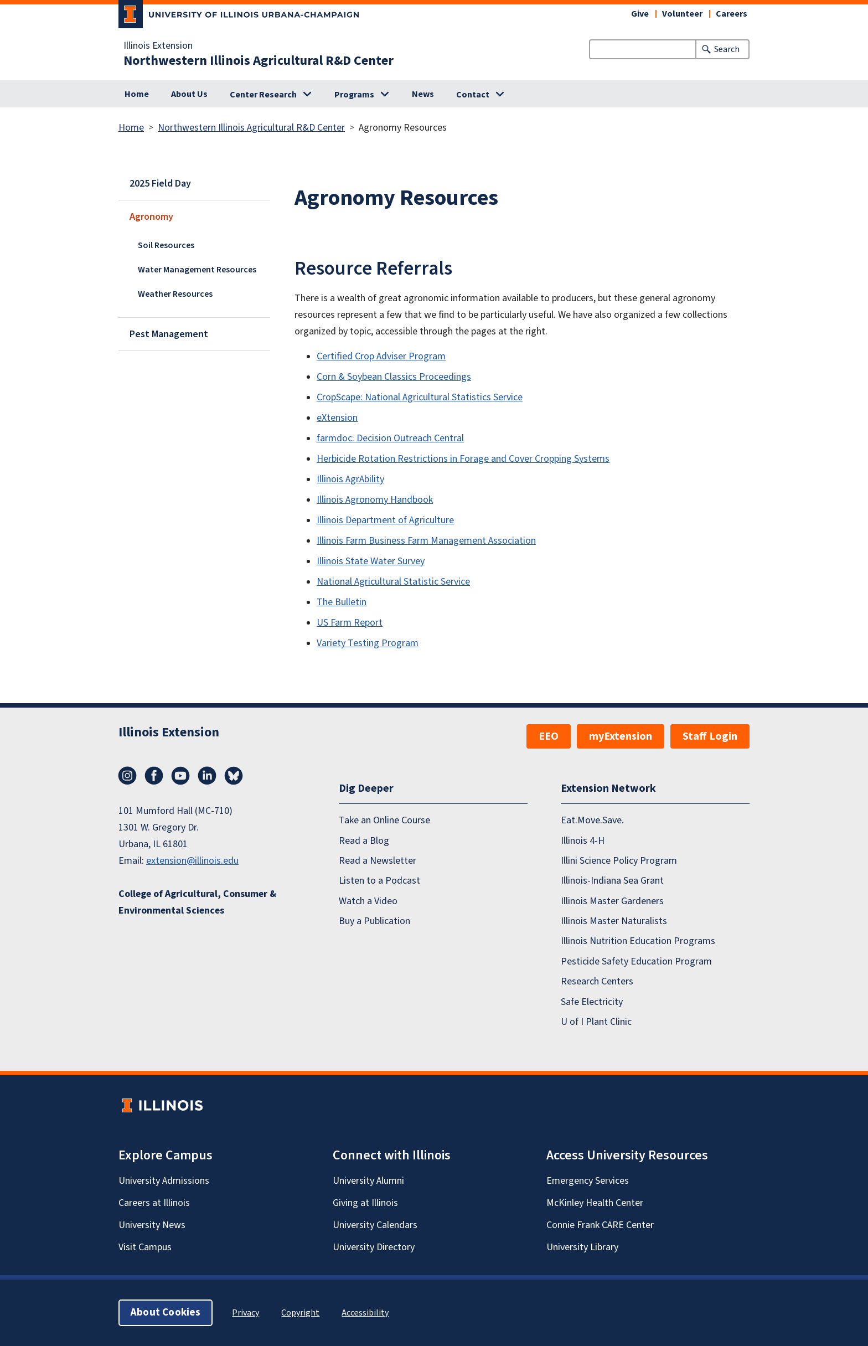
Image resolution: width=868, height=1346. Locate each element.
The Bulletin (341, 602)
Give (640, 14)
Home (137, 94)
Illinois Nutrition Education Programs (638, 941)
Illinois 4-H (582, 841)
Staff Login (710, 736)
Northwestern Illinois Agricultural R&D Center (258, 61)
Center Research (263, 95)
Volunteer (682, 14)
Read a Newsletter (377, 861)
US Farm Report (350, 623)
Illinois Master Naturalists (614, 921)
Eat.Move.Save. (592, 820)
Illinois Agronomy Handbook (375, 500)
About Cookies (165, 1312)
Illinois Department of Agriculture (385, 520)
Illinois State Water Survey (371, 561)
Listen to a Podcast (379, 881)
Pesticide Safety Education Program (636, 961)
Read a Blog (364, 841)
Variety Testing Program (367, 643)
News (423, 94)
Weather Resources (175, 294)
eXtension (337, 418)
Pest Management (169, 334)
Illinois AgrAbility (350, 479)
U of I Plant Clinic (596, 1022)
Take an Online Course (384, 820)
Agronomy (151, 217)
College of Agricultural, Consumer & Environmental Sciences (197, 902)
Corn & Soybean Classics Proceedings (394, 377)
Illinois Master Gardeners (612, 901)
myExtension (620, 736)
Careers (731, 14)
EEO (549, 736)
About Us (189, 94)
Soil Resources (166, 245)
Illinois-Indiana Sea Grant (612, 881)
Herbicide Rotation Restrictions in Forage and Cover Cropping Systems (463, 459)
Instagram (127, 776)
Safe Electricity (592, 1002)
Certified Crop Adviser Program (381, 356)
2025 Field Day (160, 183)
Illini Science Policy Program (619, 861)
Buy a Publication (374, 921)
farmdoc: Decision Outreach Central (390, 438)
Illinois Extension (158, 46)
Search (727, 49)
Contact (472, 95)
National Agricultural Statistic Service (393, 582)
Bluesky (233, 776)
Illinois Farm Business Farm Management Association (426, 541)
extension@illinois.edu (192, 861)
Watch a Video (368, 901)
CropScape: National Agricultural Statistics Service (420, 397)
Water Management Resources (197, 270)
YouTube (180, 776)
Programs (354, 95)
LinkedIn (207, 776)
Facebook (154, 776)
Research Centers (597, 981)
